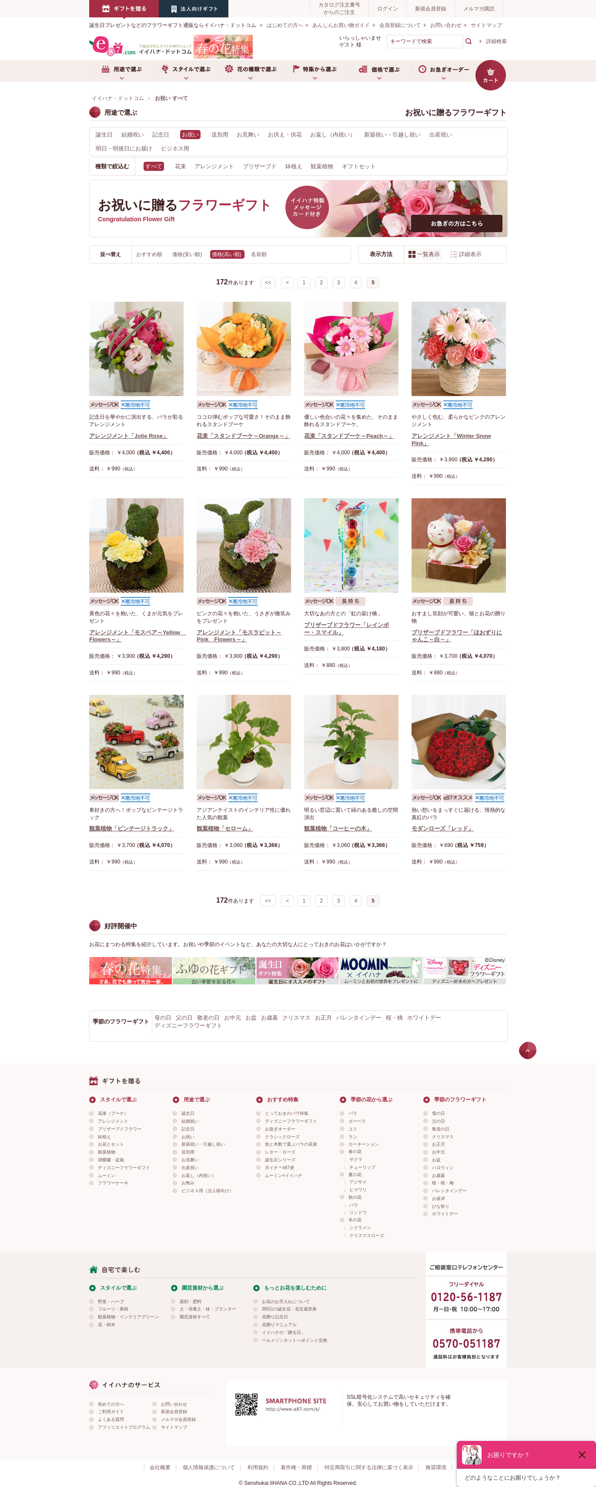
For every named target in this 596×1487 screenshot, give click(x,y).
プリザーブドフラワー (119, 1129)
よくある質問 (111, 1419)
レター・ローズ (280, 1152)
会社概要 (160, 1467)
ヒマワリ (358, 1189)
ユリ (352, 1129)
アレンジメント (214, 166)
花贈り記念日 (275, 1316)
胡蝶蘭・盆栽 (111, 1159)
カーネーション (363, 1144)
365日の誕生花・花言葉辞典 (289, 1309)
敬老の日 (208, 1017)
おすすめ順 (150, 254)
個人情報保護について (209, 1467)
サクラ (355, 1159)
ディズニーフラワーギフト (188, 1025)
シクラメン (360, 1227)
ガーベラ (357, 1121)
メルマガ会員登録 (178, 1419)
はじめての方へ (285, 25)
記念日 (160, 134)
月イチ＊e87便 (279, 1167)
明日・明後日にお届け (124, 148)
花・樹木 (106, 1324)
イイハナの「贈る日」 (283, 1332)
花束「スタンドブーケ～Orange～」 (243, 436)
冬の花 (355, 1219)
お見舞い (248, 134)
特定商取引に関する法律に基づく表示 (369, 1467)
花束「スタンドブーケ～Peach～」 (349, 436)
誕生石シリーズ (280, 1159)
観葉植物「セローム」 (225, 828)
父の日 (184, 1017)
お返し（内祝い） (332, 134)
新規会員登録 (430, 9)
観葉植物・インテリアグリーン (128, 1316)
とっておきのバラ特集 (286, 1113)
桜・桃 (394, 1017)
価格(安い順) (187, 254)
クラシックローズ (282, 1136)
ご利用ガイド (111, 1411)
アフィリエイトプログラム (124, 1427)
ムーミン (106, 1175)
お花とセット (111, 1144)
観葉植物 (322, 166)
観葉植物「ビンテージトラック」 (131, 828)
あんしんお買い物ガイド (341, 25)
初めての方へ (111, 1404)
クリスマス (296, 1017)
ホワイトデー (424, 1017)
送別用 (219, 134)
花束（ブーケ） (113, 1113)
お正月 (323, 1017)
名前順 (259, 254)
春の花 (355, 1151)
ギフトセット (359, 166)
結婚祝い (132, 134)
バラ (352, 1113)
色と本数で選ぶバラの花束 (291, 1144)
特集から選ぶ (314, 71)
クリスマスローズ (366, 1235)
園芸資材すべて (195, 1316)
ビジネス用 (175, 148)
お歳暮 (269, 1017)
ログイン (387, 9)
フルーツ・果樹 (113, 1309)
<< (268, 283)
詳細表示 (470, 254)
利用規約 (258, 1467)
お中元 (232, 1017)
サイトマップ (486, 25)
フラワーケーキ (113, 1182)
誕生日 (104, 134)
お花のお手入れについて (286, 1301)
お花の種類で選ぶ (250, 71)
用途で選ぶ (121, 71)
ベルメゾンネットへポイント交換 (294, 1340)
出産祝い (440, 134)
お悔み (187, 1182)
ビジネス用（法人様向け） (207, 1190)
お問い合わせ (446, 25)
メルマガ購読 (479, 9)
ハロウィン (443, 1167)
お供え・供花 (285, 134)
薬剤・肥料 (190, 1301)
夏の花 (355, 1174)
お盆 (251, 1017)
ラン (352, 1136)
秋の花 (355, 1197)
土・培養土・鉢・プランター (208, 1309)
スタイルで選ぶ (186, 71)
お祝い (187, 1136)
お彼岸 (438, 1198)
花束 (180, 166)
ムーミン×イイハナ (283, 1175)
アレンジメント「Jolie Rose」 (128, 436)
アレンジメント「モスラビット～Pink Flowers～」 (239, 636)
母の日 (162, 1017)
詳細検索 (496, 41)
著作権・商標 (296, 1467)
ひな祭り (440, 1206)
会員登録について (400, 25)
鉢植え (293, 166)
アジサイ (358, 1182)
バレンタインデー (359, 1017)
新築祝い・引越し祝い (392, 134)
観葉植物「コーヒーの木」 (338, 828)
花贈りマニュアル (279, 1324)
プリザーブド (260, 166)
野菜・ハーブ (111, 1301)
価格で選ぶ (379, 71)
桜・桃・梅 (443, 1182)
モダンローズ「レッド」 (443, 828)
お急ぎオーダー (443, 71)
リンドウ (358, 1212)
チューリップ (362, 1167)
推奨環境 (435, 1467)
